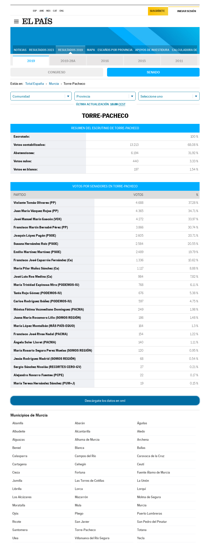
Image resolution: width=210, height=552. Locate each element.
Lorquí (141, 489)
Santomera (20, 530)
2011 (179, 61)
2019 (31, 61)
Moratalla (18, 505)
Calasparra (19, 456)
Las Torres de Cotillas (89, 480)
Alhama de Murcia (87, 439)
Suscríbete (157, 11)
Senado (153, 72)
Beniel (16, 448)
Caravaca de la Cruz (150, 456)
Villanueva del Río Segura (92, 538)
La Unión (143, 480)
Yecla (141, 538)
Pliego (79, 513)
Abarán (80, 423)
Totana (142, 530)
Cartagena (19, 464)
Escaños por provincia (115, 50)
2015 (142, 61)
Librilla (17, 489)
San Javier (82, 522)
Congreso (56, 72)
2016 (105, 61)
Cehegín (80, 464)
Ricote (16, 522)
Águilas (142, 423)
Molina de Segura (149, 497)
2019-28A (68, 61)
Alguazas (18, 439)
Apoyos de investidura (152, 50)
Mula (78, 505)
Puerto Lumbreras (149, 513)
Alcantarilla (82, 431)
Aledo (141, 431)
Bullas (141, 448)
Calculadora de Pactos (190, 50)
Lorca (79, 489)
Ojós (15, 513)
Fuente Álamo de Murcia (153, 472)
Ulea (15, 538)
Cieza (16, 472)
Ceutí (140, 464)
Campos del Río (85, 456)
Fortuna (80, 472)
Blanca (79, 448)
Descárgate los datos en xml (105, 401)
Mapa (91, 50)
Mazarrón (81, 497)
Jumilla (17, 480)
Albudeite (18, 431)
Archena (143, 439)
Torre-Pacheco (85, 530)
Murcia (142, 505)
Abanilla (17, 423)
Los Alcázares (21, 497)
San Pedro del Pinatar (152, 522)
